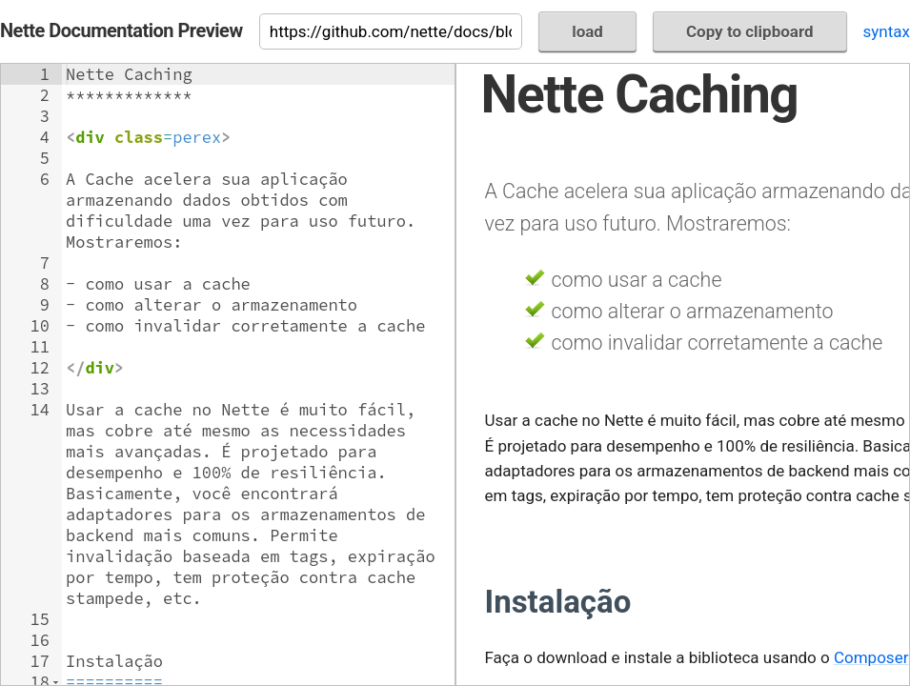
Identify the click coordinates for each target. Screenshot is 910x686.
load (587, 31)
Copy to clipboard (750, 31)
